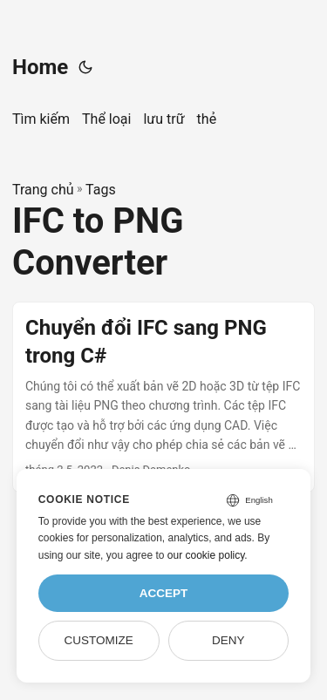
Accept (164, 593)
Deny (228, 640)
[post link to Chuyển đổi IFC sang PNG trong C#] (163, 397)
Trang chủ (43, 189)
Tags (100, 189)
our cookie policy (206, 555)
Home (40, 67)
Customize (98, 640)
